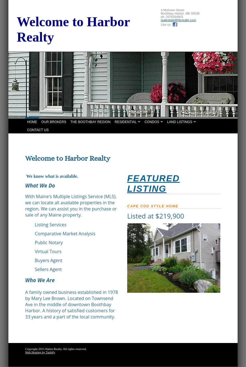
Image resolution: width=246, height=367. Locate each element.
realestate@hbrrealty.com (178, 20)
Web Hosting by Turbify (40, 352)
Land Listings (179, 122)
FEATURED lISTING (153, 183)
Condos (152, 122)
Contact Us (38, 130)
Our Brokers (53, 122)
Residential (126, 122)
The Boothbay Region (90, 122)
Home (32, 122)
